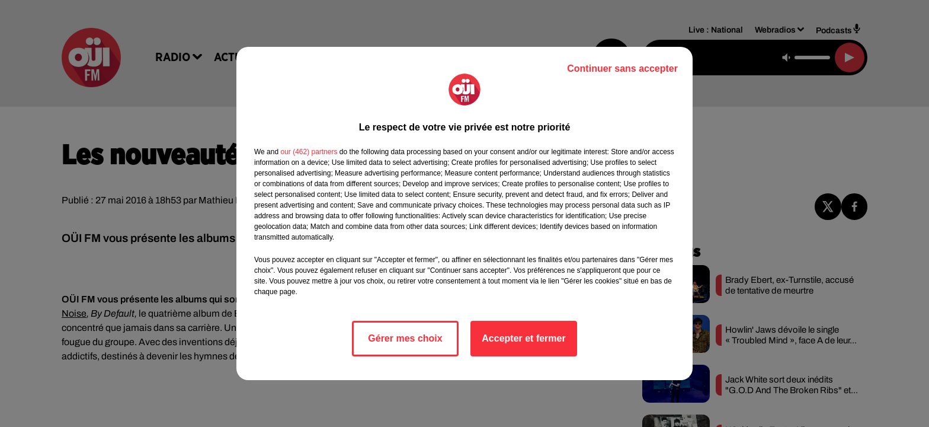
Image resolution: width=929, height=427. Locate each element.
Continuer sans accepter (622, 68)
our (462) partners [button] (308, 152)
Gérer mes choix (405, 338)
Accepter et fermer (523, 338)
